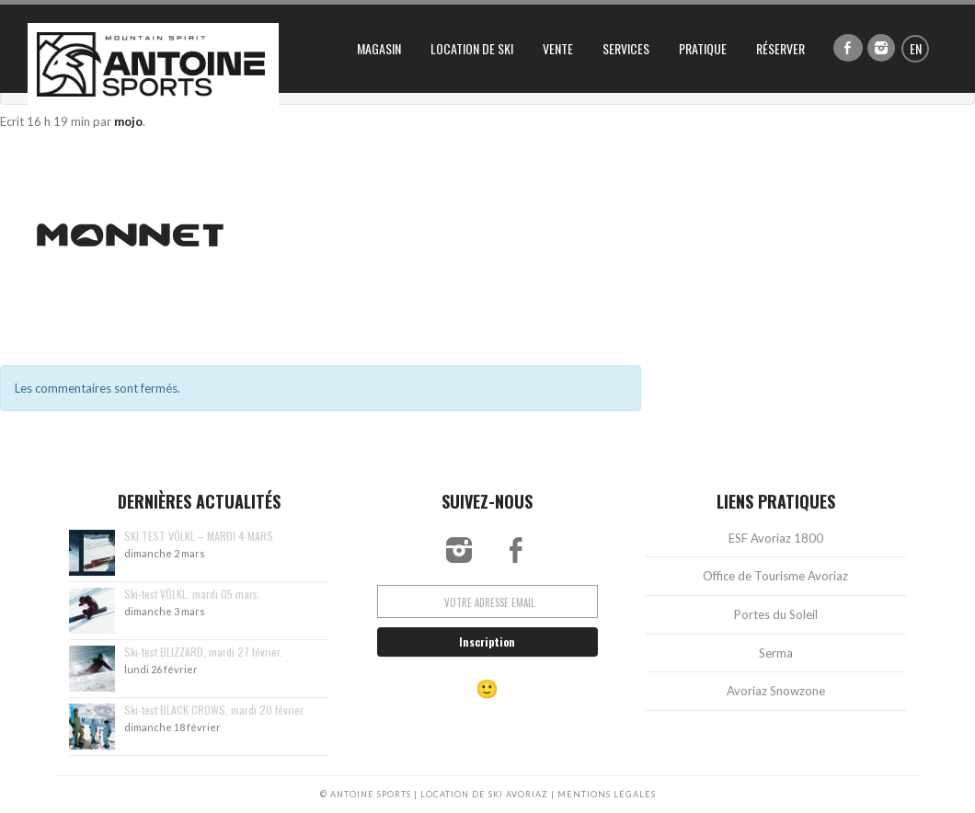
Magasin (379, 48)
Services (625, 48)
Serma (776, 657)
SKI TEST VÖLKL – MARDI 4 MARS (198, 541)
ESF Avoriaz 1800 (775, 543)
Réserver (780, 48)
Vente (558, 48)
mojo (128, 121)
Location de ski (471, 48)
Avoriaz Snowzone (776, 696)
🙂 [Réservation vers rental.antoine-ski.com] (487, 693)
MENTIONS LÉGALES (606, 794)
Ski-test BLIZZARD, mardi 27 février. (203, 657)
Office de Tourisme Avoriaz (775, 581)
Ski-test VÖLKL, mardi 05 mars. (192, 599)
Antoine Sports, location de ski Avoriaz (153, 64)
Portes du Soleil (776, 620)
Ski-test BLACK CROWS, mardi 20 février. (214, 715)
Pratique (703, 48)
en (916, 48)
